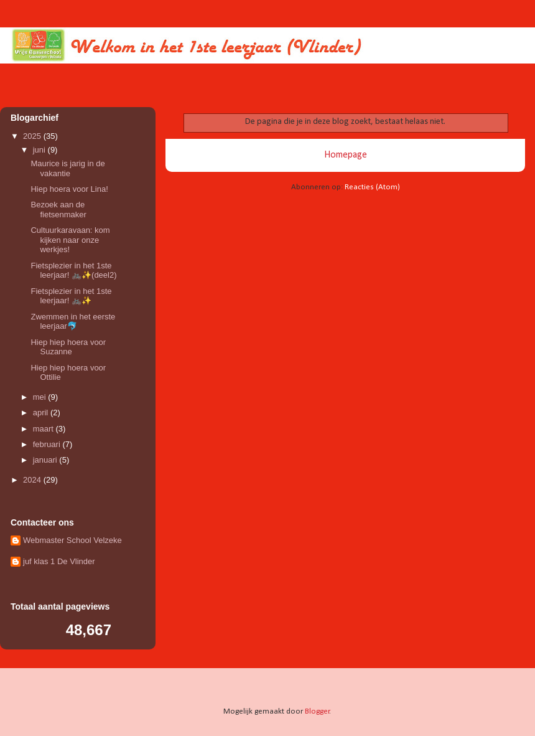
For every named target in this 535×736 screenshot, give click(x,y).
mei (41, 397)
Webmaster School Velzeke (72, 540)
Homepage (345, 155)
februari (48, 444)
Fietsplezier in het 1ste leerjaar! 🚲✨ (70, 296)
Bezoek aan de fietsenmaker (58, 209)
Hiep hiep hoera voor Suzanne (68, 347)
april (41, 412)
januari (46, 460)
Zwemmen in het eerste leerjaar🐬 (72, 321)
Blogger (317, 711)
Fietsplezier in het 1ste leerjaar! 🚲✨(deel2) (73, 270)
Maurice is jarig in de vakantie (67, 168)
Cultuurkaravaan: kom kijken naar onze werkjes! (69, 239)
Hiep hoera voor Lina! (69, 189)
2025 (33, 136)
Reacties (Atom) (372, 187)
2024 (33, 479)
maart (44, 428)
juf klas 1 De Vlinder (59, 561)
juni (40, 149)
